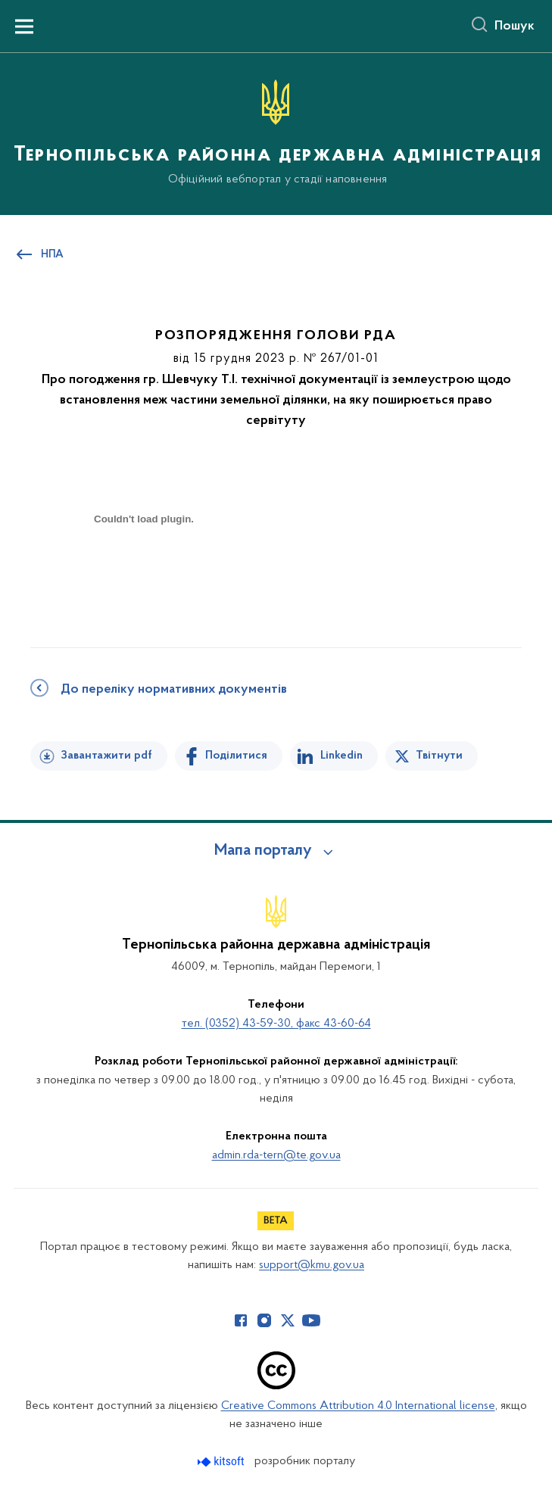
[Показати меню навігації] (24, 26)
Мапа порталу (263, 851)
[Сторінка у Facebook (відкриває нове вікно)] (241, 1320)
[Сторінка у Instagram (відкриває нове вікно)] (264, 1320)
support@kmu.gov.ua (311, 1265)
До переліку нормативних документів (174, 690)
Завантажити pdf (106, 756)
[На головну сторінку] (276, 132)
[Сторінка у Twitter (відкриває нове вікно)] (288, 1320)
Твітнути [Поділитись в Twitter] (439, 756)
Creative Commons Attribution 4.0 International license (358, 1406)
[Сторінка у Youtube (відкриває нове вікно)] (311, 1320)
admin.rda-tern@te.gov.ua (276, 1155)
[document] (143, 572)
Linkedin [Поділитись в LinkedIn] (341, 756)
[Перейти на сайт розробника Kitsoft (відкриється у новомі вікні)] (222, 1461)
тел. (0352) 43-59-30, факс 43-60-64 (276, 1024)
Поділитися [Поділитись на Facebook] (236, 756)
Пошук (514, 26)
